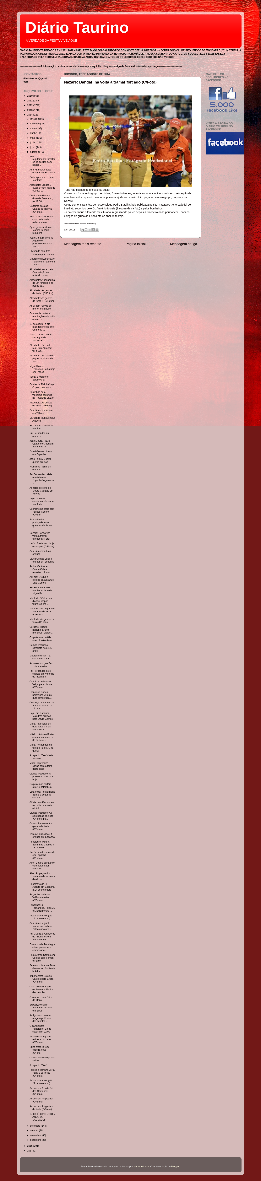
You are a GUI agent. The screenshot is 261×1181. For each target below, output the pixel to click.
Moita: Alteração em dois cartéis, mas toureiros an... (40, 726)
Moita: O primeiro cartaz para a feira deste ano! (41, 766)
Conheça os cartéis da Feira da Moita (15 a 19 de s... (42, 705)
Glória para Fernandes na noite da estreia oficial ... (42, 805)
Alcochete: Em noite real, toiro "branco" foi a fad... (41, 348)
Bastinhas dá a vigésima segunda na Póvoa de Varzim (42, 395)
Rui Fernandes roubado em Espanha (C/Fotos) (42, 855)
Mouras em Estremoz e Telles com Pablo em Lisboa (42, 261)
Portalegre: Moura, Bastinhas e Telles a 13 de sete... (42, 844)
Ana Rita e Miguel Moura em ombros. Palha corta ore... (41, 926)
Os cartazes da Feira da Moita (41, 998)
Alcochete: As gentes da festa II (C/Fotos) (42, 299)
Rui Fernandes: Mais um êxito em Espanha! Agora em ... (42, 478)
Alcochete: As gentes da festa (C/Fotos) (41, 404)
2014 (30, 114)
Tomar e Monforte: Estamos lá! (39, 378)
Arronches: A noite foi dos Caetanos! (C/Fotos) (41, 1091)
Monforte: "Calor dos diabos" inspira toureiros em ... (41, 601)
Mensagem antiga (183, 244)
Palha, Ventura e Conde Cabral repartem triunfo (40, 569)
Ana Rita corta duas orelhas (40, 552)
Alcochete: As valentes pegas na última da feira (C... (42, 358)
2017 (30, 1150)
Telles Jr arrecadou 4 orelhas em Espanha (42, 835)
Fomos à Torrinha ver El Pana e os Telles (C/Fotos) (42, 1073)
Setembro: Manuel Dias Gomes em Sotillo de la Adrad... (42, 968)
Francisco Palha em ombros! (40, 468)
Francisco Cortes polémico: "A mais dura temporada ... (41, 695)
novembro (36, 1135)
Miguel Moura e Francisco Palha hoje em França (42, 369)
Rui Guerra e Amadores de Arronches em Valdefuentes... (42, 936)
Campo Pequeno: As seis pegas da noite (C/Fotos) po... (41, 816)
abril (32, 133)
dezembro (36, 1140)
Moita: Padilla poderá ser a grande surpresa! (41, 337)
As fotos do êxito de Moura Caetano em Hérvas (41, 491)
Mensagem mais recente (82, 244)
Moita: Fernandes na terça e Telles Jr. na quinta (41, 747)
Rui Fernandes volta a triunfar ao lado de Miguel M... (41, 590)
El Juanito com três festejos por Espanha (42, 252)
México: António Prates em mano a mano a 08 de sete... (42, 737)
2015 (30, 1146)
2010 (30, 95)
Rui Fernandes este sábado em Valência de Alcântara (42, 674)
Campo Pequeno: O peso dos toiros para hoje (42, 776)
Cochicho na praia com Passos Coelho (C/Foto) (42, 512)
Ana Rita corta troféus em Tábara (41, 411)
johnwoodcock (141, 1166)
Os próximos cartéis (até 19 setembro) (41, 785)
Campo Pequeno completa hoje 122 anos (41, 648)
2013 (30, 110)
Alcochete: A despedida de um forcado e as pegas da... (42, 283)
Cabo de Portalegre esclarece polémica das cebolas (41, 989)
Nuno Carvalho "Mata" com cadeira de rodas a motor (41, 219)
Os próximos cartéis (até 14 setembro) (41, 639)
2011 (30, 100)
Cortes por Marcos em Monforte (42, 178)
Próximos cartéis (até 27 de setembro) (41, 1082)
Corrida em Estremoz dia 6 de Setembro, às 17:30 (41, 198)
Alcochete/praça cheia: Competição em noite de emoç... (42, 272)
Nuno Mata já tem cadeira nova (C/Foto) (39, 1050)
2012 (30, 105)
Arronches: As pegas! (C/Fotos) (41, 1100)
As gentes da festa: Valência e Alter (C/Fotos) (40, 897)
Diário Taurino (77, 27)
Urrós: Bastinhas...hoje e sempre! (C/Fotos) (42, 545)
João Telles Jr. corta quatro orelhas (40, 460)
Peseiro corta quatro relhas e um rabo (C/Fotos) (40, 1039)
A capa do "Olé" (38, 1065)
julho (33, 147)
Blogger (175, 1166)
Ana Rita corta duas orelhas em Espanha (42, 171)
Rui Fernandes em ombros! (40, 434)
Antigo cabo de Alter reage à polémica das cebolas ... (40, 1018)
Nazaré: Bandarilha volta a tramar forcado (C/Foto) (110, 82)
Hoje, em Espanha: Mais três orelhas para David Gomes (41, 716)
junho (33, 142)
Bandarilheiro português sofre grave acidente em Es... (41, 524)
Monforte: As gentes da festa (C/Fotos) (42, 620)
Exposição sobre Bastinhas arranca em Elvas (41, 1007)
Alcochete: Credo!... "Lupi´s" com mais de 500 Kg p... (42, 188)
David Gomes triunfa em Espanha (41, 453)
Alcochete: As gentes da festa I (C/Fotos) (41, 292)
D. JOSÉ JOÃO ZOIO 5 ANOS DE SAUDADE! (42, 1117)
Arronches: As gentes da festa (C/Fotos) (41, 1108)
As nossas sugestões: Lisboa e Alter (41, 665)
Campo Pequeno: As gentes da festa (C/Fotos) (41, 826)
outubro (34, 1130)
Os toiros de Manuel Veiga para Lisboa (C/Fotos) (41, 684)
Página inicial (136, 244)
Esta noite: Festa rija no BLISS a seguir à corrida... (42, 794)
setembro (35, 1125)
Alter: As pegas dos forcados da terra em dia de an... (42, 876)
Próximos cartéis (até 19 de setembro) (41, 917)
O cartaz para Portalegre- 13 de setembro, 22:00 (40, 1029)
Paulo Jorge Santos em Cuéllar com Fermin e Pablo (42, 958)
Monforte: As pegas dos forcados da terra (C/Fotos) (42, 611)
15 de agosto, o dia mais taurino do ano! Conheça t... (42, 327)
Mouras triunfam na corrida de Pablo (40, 657)
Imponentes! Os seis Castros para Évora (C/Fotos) (41, 979)
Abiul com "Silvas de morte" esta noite (41, 307)
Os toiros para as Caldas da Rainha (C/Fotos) (41, 209)
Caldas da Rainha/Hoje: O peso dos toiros (42, 386)
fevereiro (35, 123)
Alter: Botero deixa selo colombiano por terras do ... (42, 865)
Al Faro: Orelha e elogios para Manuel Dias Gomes (42, 580)
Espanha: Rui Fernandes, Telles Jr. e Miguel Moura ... (42, 908)
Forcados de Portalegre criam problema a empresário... (42, 947)
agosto (34, 152)
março (34, 128)
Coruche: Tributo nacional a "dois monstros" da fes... (41, 630)
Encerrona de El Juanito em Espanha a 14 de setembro (42, 887)
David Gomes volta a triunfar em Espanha (42, 560)
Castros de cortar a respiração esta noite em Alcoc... (42, 316)
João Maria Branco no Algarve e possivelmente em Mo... (41, 242)
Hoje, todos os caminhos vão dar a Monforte (42, 501)
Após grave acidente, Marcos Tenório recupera (41, 230)
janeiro (34, 119)
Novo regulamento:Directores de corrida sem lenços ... (42, 160)
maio (33, 138)
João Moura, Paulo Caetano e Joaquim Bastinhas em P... (41, 444)
